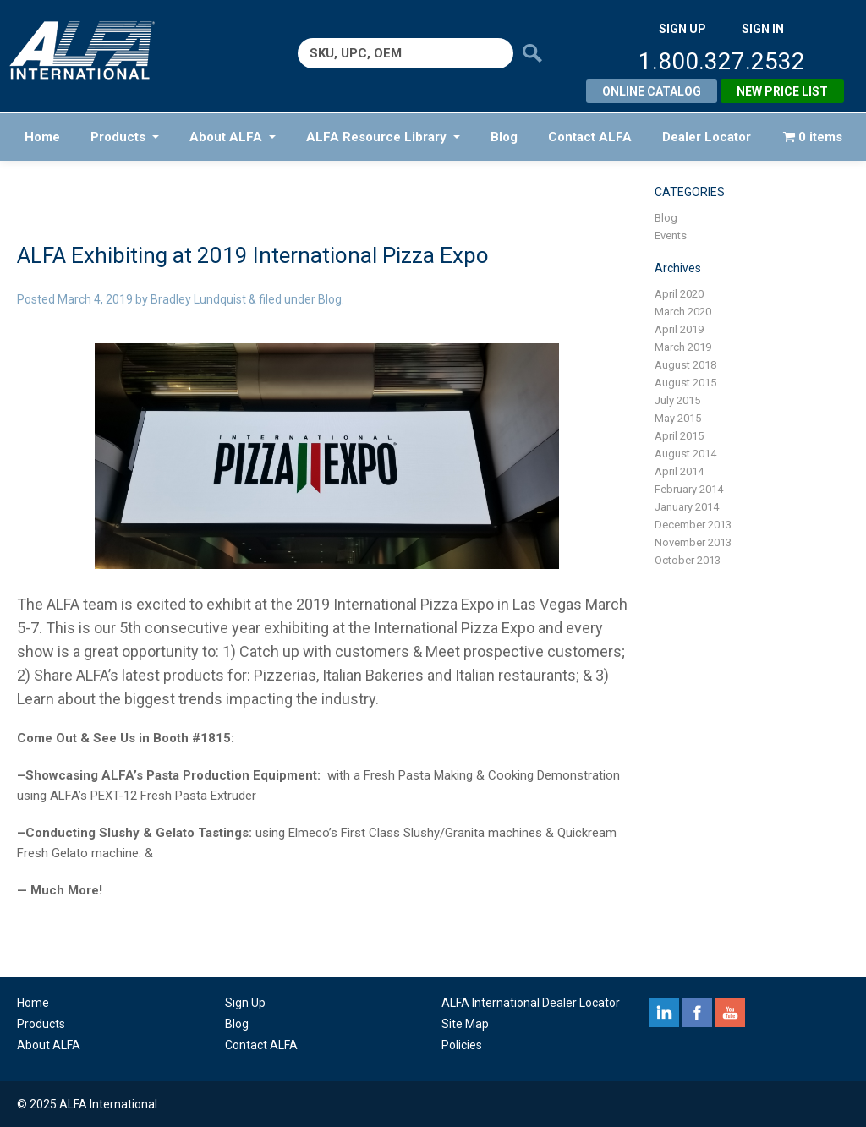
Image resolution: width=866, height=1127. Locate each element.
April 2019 (679, 329)
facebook (697, 1012)
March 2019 (683, 347)
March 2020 (683, 311)
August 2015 (685, 382)
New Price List (782, 91)
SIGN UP (682, 29)
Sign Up (245, 1002)
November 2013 (693, 542)
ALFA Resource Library (383, 137)
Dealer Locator (706, 137)
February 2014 (689, 489)
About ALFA (232, 137)
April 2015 (679, 435)
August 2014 (685, 453)
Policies (461, 1045)
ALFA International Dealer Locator (530, 1002)
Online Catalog (651, 91)
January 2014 (687, 507)
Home (42, 137)
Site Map (465, 1024)
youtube (730, 1012)
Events (671, 235)
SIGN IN (763, 29)
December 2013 (693, 524)
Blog (504, 137)
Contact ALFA (590, 137)
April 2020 (679, 293)
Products (124, 137)
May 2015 (678, 418)
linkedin (664, 1012)
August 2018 (685, 364)
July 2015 (677, 400)
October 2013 (688, 560)
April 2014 (679, 471)
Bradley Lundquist (198, 299)
